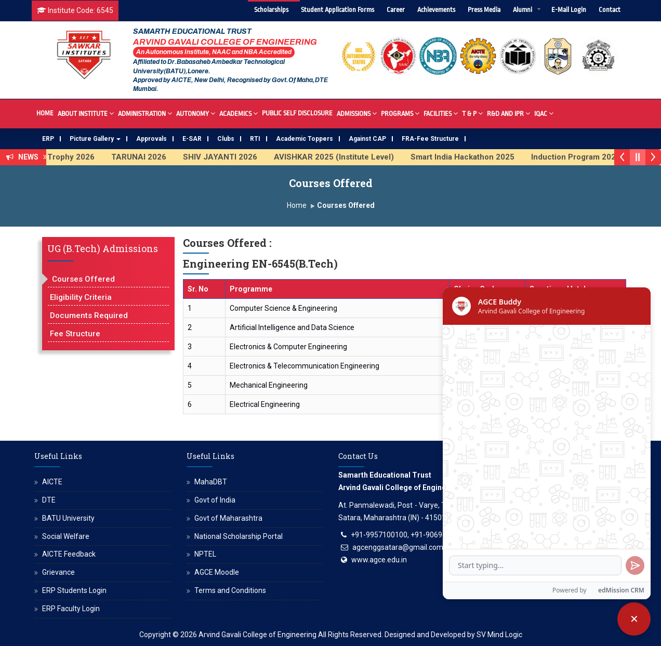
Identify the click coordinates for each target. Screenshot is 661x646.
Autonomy (195, 113)
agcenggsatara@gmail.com (397, 547)
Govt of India (214, 500)
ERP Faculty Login (71, 608)
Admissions (357, 113)
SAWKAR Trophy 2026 (66, 157)
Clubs (225, 138)
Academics (238, 113)
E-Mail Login (568, 10)
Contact (609, 10)
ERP (48, 138)
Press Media (484, 10)
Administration (145, 113)
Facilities (441, 113)
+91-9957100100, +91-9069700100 (409, 535)
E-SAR (192, 138)
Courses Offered (83, 279)
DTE (49, 500)
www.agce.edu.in (379, 560)
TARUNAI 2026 (151, 157)
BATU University (68, 518)
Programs (400, 113)
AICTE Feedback (69, 554)
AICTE (52, 482)
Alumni (522, 10)
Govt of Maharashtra (228, 518)
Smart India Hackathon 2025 (475, 157)
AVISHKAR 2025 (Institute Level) (347, 157)
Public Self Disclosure (297, 113)
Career (396, 10)
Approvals (151, 138)
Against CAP (367, 138)
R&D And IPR (508, 113)
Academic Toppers (304, 138)
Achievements (436, 10)
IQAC (543, 113)
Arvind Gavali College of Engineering (257, 634)
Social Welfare (65, 536)
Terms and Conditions (230, 590)
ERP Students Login (74, 590)
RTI (255, 138)
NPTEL (205, 554)
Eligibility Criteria (81, 297)
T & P (472, 113)
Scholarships (271, 10)
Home (45, 113)
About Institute (86, 113)
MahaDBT (210, 482)
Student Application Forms (337, 10)
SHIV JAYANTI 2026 (233, 157)
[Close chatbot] (634, 619)
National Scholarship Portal (238, 536)
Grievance (58, 572)
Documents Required (89, 315)
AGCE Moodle (216, 572)
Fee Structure (75, 333)
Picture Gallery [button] (95, 138)
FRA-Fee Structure (430, 138)
